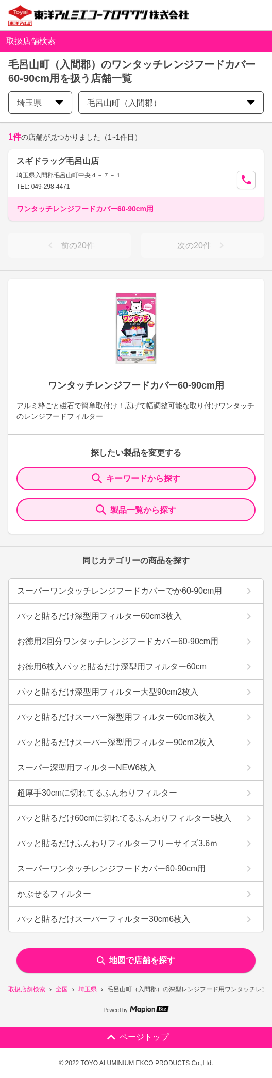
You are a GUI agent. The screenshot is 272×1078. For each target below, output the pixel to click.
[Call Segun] (246, 180)
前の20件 (69, 245)
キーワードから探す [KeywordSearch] (136, 478)
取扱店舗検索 (26, 989)
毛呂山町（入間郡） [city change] (171, 102)
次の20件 (202, 245)
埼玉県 (87, 989)
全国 (62, 989)
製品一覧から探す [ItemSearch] (136, 509)
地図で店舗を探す (136, 960)
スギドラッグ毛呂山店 (57, 161)
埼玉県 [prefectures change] (40, 102)
